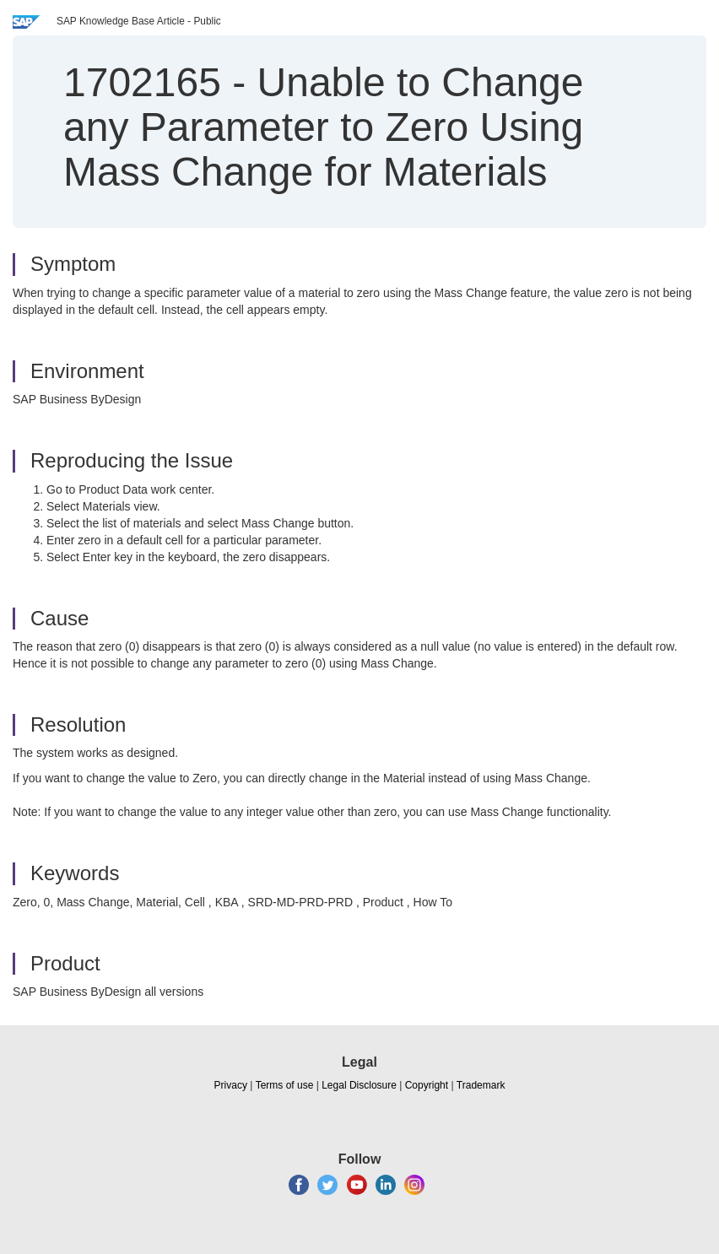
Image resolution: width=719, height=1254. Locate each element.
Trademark (481, 1085)
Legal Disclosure (359, 1085)
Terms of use (285, 1085)
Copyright (426, 1085)
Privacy (230, 1085)
